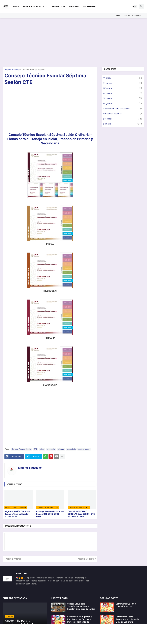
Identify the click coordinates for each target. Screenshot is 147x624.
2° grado (123, 83)
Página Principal (12, 70)
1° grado (123, 77)
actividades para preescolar (123, 108)
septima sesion (84, 449)
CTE (35, 449)
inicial (42, 449)
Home (16, 6)
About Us (126, 16)
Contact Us (136, 16)
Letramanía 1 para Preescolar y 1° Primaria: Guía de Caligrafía (128, 619)
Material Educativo (34, 6)
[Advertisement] (73, 43)
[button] (134, 6)
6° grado (123, 103)
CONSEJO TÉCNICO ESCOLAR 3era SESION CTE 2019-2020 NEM (81, 514)
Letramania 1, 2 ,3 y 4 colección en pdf (126, 605)
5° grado (123, 98)
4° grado (123, 93)
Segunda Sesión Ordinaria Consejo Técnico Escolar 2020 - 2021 (17, 514)
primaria (74, 6)
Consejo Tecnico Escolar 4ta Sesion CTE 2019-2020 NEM (50, 514)
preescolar (58, 6)
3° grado (123, 88)
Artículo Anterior (13, 559)
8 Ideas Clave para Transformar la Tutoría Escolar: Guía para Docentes (81, 606)
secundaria (89, 6)
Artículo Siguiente (86, 559)
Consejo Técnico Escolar (33, 70)
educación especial (123, 113)
